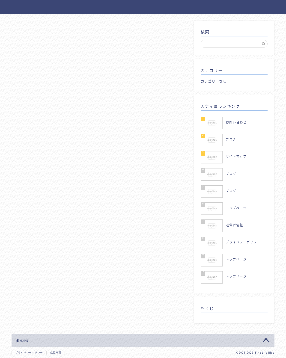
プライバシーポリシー (29, 353)
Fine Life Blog (143, 6)
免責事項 (55, 353)
